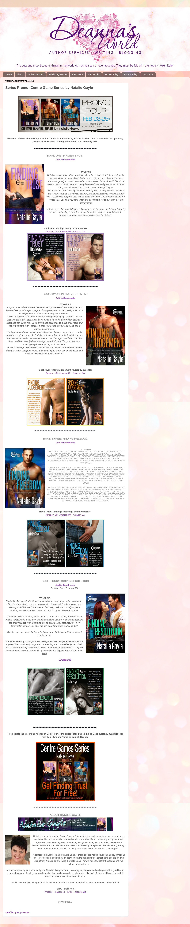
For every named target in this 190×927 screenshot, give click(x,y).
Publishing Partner (58, 74)
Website (48, 892)
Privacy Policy (130, 74)
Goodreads (80, 892)
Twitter (70, 892)
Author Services (35, 74)
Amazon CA (79, 231)
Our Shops (148, 74)
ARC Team (77, 74)
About (20, 74)
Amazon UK (65, 231)
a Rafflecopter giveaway (17, 912)
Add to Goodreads (65, 585)
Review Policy (111, 74)
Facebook (60, 892)
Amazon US (52, 231)
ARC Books (93, 74)
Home (9, 74)
